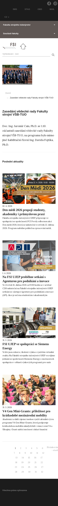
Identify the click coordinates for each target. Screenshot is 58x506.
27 (42, 467)
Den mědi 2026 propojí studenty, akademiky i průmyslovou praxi (23, 212)
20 (29, 462)
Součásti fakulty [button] (29, 33)
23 (16, 467)
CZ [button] (6, 17)
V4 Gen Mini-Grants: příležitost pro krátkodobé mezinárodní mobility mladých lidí (26, 415)
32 (42, 472)
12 (43, 453)
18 (16, 462)
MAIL (52, 9)
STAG (27, 9)
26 (35, 467)
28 (16, 472)
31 (36, 472)
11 (37, 453)
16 (35, 457)
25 (29, 467)
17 (42, 457)
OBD (40, 9)
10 (31, 453)
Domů (8, 93)
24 (22, 467)
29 (22, 472)
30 (29, 472)
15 (29, 457)
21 (35, 462)
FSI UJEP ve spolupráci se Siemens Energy (25, 346)
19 (22, 462)
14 (23, 457)
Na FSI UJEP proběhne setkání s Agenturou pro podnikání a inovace (25, 279)
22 (42, 462)
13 (16, 457)
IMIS (15, 9)
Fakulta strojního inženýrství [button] (29, 25)
